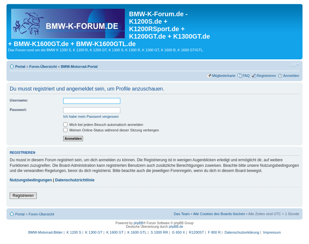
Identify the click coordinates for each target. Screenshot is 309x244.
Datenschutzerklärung (241, 232)
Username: (19, 100)
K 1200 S (73, 232)
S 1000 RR (159, 232)
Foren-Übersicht (43, 66)
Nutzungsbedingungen (31, 180)
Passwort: (18, 110)
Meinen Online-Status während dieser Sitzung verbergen (111, 130)
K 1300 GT (93, 232)
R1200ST (196, 232)
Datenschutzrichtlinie (74, 180)
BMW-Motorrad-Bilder (45, 232)
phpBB (138, 223)
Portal (20, 66)
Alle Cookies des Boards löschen (219, 214)
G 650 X (178, 232)
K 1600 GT (115, 232)
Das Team (182, 214)
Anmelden (291, 76)
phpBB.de (176, 226)
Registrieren (266, 76)
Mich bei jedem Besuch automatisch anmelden (103, 125)
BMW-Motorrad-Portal (79, 66)
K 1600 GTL (137, 232)
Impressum (271, 232)
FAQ (246, 76)
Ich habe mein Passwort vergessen (91, 116)
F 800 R (214, 232)
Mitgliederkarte (223, 76)
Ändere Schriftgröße (294, 65)
